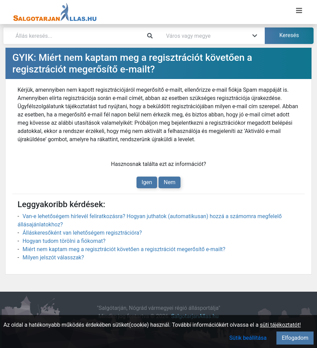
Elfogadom (295, 338)
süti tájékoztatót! (280, 325)
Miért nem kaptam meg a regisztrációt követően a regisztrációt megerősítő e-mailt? (123, 249)
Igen (147, 182)
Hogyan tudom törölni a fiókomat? (63, 241)
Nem (169, 182)
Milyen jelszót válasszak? (53, 257)
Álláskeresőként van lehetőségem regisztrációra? (82, 232)
